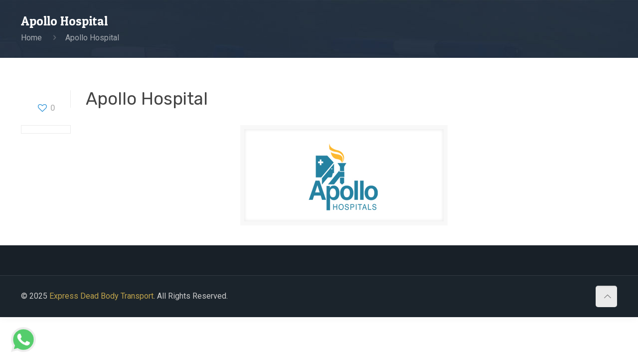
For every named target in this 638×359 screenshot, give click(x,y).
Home (31, 37)
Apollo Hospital (92, 37)
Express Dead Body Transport (101, 296)
